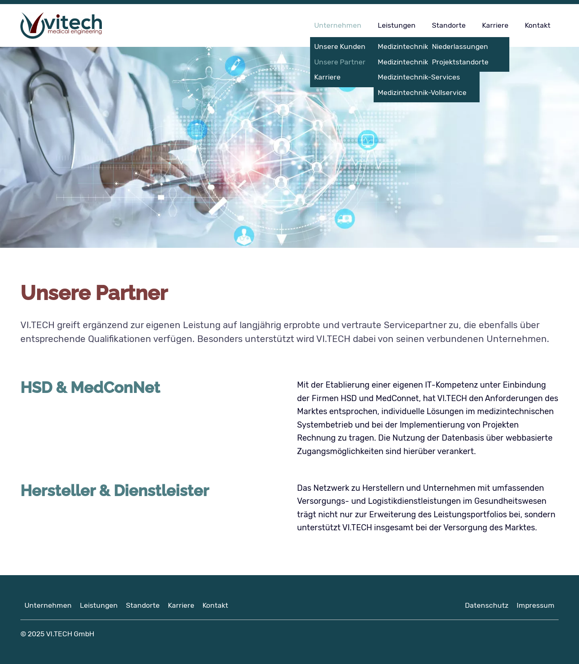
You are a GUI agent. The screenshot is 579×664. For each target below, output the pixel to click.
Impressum (536, 605)
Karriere (495, 25)
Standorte (449, 25)
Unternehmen (337, 25)
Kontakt (537, 25)
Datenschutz (487, 605)
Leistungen (397, 25)
